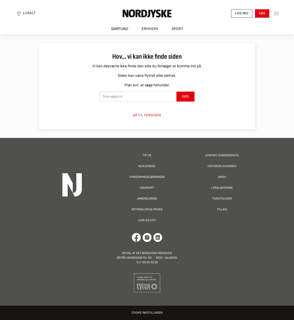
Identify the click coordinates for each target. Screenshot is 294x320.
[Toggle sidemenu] (276, 13)
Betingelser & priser (147, 209)
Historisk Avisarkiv (222, 166)
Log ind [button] (242, 13)
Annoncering (147, 198)
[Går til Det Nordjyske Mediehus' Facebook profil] (136, 237)
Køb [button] (262, 13)
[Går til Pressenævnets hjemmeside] (147, 282)
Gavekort (147, 188)
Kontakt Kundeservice (222, 155)
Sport (177, 28)
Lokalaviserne (222, 188)
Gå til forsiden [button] (147, 115)
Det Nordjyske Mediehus (154, 253)
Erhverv (150, 28)
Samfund (119, 28)
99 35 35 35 (150, 262)
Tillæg (222, 209)
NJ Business (147, 166)
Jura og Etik (147, 220)
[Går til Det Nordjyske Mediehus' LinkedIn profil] (157, 237)
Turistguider (222, 198)
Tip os (147, 155)
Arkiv (222, 177)
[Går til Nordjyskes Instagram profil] (147, 237)
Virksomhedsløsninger (147, 177)
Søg (185, 96)
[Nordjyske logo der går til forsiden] (147, 13)
